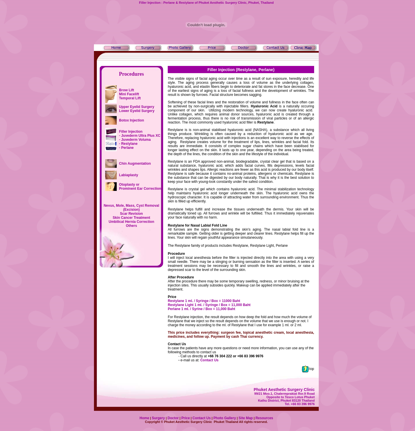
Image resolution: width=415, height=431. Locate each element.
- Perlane (126, 148)
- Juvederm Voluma (135, 140)
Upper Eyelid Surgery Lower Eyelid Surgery (136, 109)
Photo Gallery (224, 418)
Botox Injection (131, 120)
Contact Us (209, 360)
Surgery (158, 418)
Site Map (246, 418)
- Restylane (128, 144)
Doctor (173, 418)
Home (144, 418)
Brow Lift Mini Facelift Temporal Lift (130, 94)
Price (185, 418)
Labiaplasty (128, 175)
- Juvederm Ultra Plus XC (139, 136)
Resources (264, 418)
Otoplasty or (140, 187)
